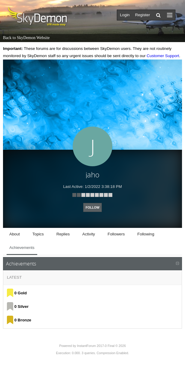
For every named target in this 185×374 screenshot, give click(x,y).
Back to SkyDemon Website (26, 37)
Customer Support (163, 56)
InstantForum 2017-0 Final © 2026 (101, 346)
